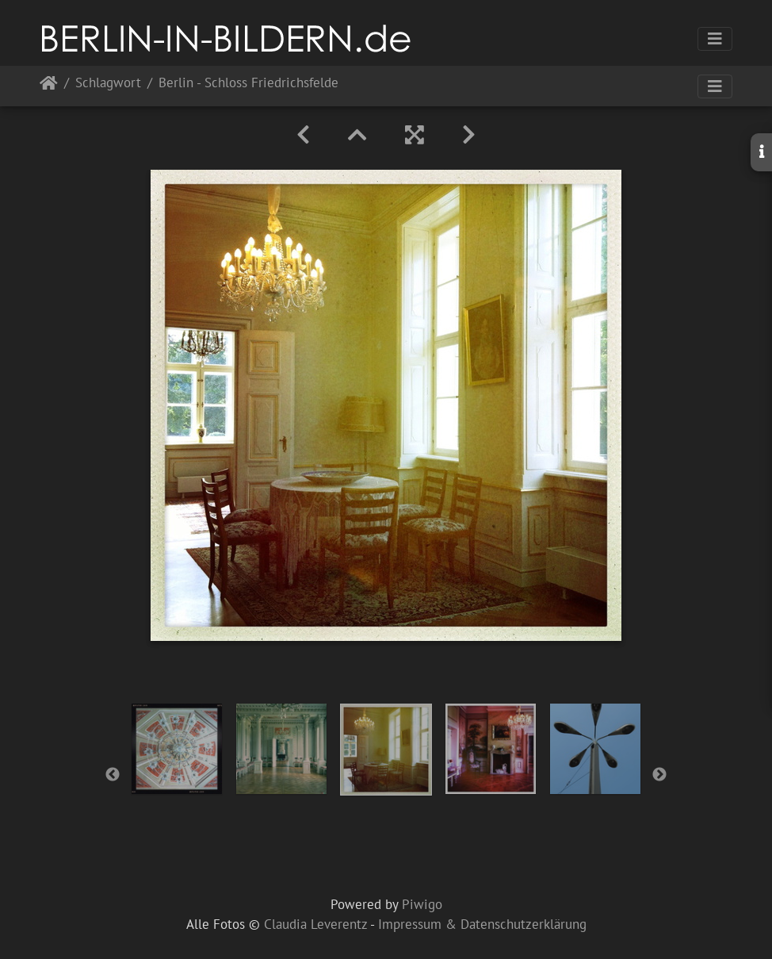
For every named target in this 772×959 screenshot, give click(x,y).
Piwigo (422, 904)
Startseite (49, 86)
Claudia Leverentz (315, 924)
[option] (176, 748)
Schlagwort (108, 83)
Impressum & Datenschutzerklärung (482, 924)
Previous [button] (112, 775)
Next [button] (659, 775)
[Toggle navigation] (714, 39)
